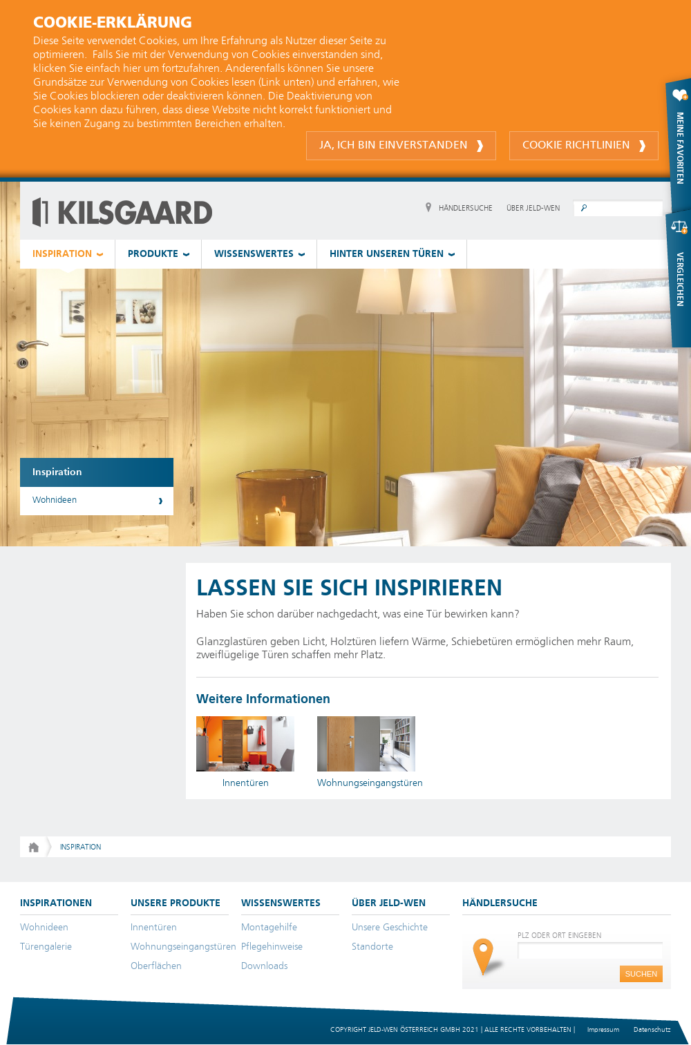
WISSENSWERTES (254, 254)
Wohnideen (54, 500)
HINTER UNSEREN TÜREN (387, 254)
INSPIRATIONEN (56, 903)
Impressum (603, 1029)
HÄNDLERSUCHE (466, 208)
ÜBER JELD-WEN (533, 208)
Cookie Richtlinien (583, 146)
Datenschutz (652, 1029)
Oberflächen (156, 966)
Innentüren (154, 927)
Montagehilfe (269, 927)
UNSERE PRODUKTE (175, 903)
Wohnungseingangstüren (183, 947)
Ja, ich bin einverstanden (401, 146)
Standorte (372, 947)
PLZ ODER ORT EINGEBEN (559, 935)
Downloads (264, 966)
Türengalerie (46, 947)
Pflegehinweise (272, 947)
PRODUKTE (153, 254)
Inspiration (57, 472)
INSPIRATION (62, 254)
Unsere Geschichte (390, 927)
